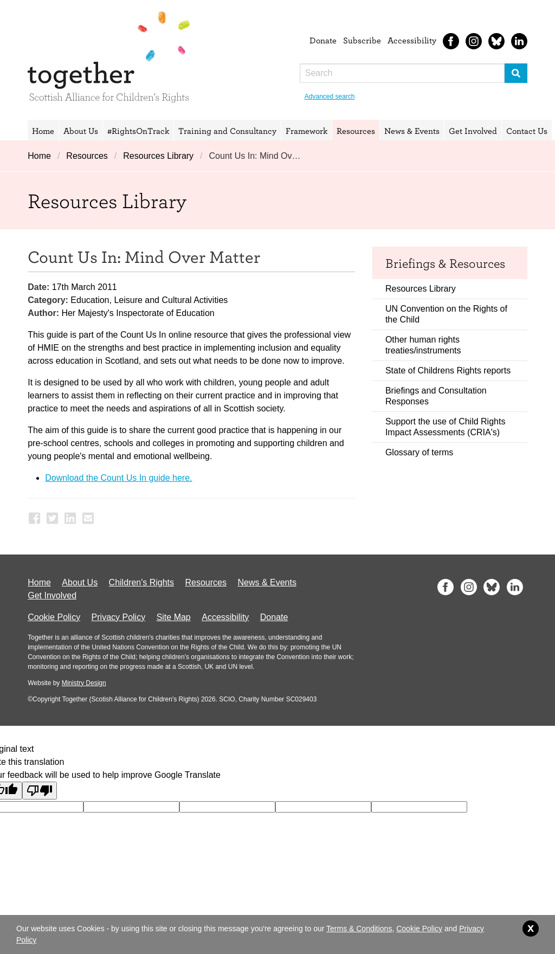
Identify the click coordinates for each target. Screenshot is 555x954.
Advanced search (330, 96)
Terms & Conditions (359, 928)
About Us (80, 131)
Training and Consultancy (227, 131)
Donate (323, 40)
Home (43, 131)
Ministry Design (84, 683)
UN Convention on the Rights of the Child (446, 314)
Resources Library (158, 155)
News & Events (412, 131)
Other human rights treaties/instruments (423, 345)
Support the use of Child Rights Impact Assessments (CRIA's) (445, 427)
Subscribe (362, 40)
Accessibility (412, 40)
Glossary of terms (419, 452)
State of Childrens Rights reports (448, 370)
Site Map (174, 617)
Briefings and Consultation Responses (436, 396)
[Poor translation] (39, 791)
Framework (306, 131)
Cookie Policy (54, 617)
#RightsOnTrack (138, 131)
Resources (356, 131)
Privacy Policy (119, 617)
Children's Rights (141, 582)
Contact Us (526, 131)
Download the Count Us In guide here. (118, 477)
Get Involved (473, 131)
